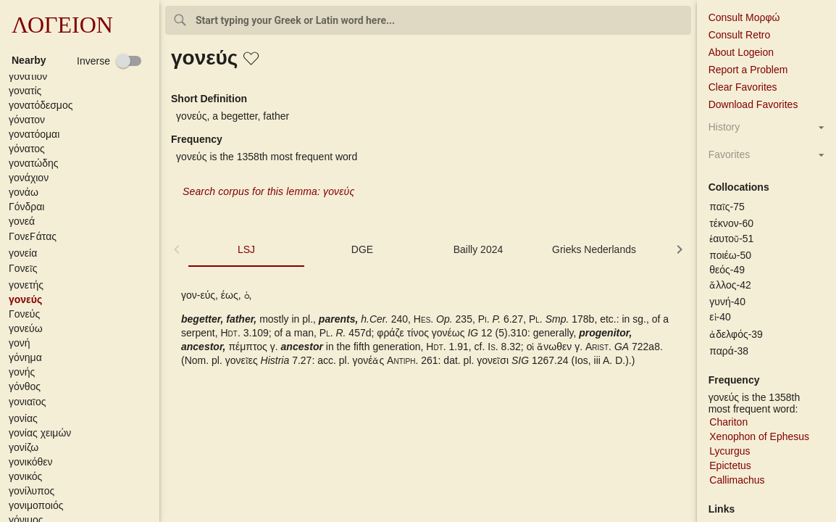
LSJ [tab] (246, 249)
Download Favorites (753, 104)
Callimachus (736, 480)
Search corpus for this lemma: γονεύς (268, 191)
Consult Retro (739, 35)
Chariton (728, 422)
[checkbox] (109, 61)
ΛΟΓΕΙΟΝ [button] (62, 25)
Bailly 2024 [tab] (478, 249)
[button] (82, 76)
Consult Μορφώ (744, 17)
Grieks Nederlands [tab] (594, 249)
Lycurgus (729, 451)
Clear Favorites (742, 87)
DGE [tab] (362, 249)
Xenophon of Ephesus (759, 436)
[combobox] (428, 20)
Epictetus (730, 465)
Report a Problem (748, 69)
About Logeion (741, 52)
